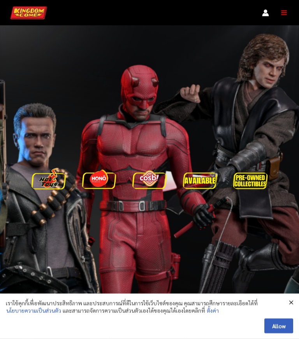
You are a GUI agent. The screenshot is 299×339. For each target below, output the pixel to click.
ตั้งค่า (213, 312)
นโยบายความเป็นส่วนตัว (33, 312)
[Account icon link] (265, 12)
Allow (278, 328)
